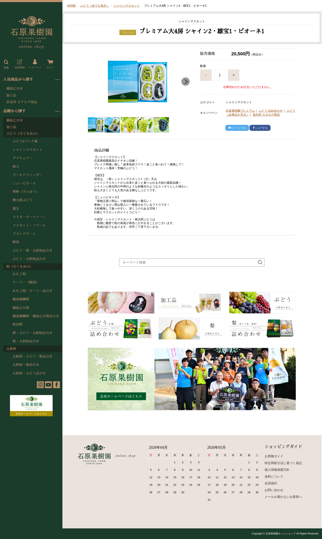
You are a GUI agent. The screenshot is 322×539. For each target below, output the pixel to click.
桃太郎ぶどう (22, 200)
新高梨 (17, 324)
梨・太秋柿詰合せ (25, 341)
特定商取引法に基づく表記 (283, 463)
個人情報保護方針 (277, 469)
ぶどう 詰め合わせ (271, 110)
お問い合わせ (274, 490)
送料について (274, 476)
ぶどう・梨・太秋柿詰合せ (32, 250)
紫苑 (15, 242)
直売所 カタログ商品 (21, 102)
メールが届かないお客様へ (283, 496)
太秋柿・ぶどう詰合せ (29, 373)
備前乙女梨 (20, 308)
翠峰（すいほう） (25, 191)
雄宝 (15, 208)
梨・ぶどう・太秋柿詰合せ (32, 333)
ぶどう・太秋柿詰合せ (29, 259)
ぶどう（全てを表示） (23, 133)
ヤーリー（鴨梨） (25, 282)
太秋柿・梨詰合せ (25, 365)
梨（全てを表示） (19, 266)
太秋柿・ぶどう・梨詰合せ (32, 356)
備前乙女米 (14, 88)
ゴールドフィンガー (27, 175)
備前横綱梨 (20, 299)
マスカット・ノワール (29, 225)
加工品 (11, 95)
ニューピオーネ (24, 183)
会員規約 (271, 483)
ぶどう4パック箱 (25, 141)
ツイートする (237, 127)
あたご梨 (19, 274)
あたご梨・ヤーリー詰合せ (32, 291)
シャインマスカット (27, 149)
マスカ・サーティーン (29, 217)
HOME (71, 5)
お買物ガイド (274, 456)
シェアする (260, 127)
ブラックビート (24, 233)
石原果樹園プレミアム (240, 110)
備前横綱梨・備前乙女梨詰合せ (35, 316)
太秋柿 (11, 349)
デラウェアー (22, 158)
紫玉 (15, 166)
